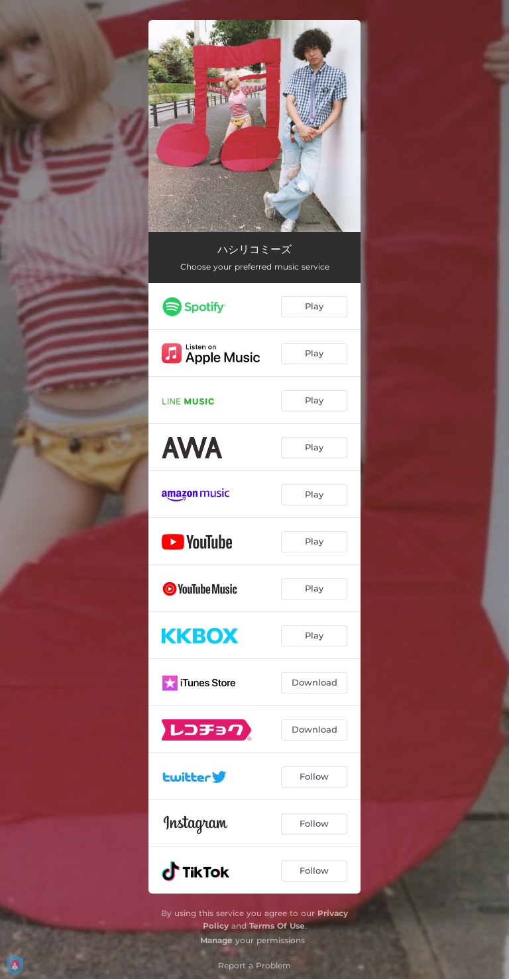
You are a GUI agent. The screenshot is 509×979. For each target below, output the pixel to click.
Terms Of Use (277, 926)
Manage (216, 940)
